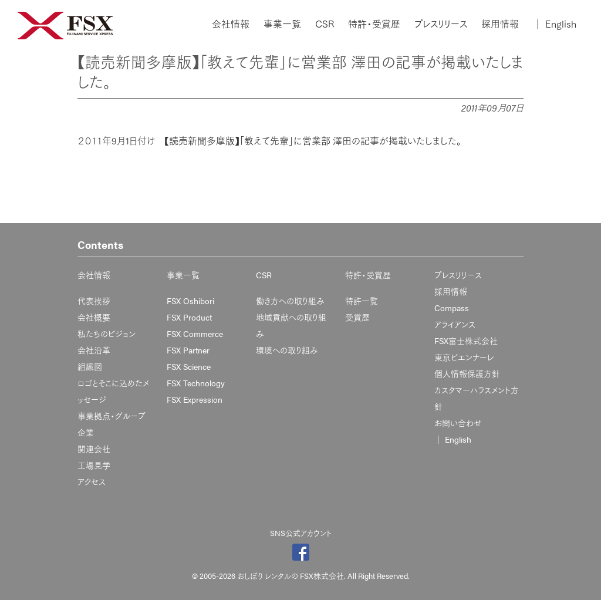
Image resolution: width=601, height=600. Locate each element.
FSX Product (189, 317)
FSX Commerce (195, 333)
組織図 (89, 366)
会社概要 (93, 317)
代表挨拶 (93, 300)
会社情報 (230, 24)
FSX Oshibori (190, 300)
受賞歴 (357, 317)
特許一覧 (361, 300)
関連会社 (93, 448)
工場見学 (93, 465)
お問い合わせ (458, 423)
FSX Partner (188, 350)
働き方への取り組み (290, 300)
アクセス (91, 481)
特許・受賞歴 (374, 24)
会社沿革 (93, 350)
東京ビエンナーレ (464, 357)
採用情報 (500, 24)
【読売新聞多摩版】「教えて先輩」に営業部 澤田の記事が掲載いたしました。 (312, 140)
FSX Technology (196, 383)
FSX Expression (194, 399)
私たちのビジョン (106, 333)
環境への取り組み (287, 350)
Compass (451, 308)
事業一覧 (282, 24)
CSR (324, 24)
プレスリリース (440, 24)
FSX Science (189, 366)
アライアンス (454, 324)
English (554, 24)
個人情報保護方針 (467, 373)
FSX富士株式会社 (466, 340)
